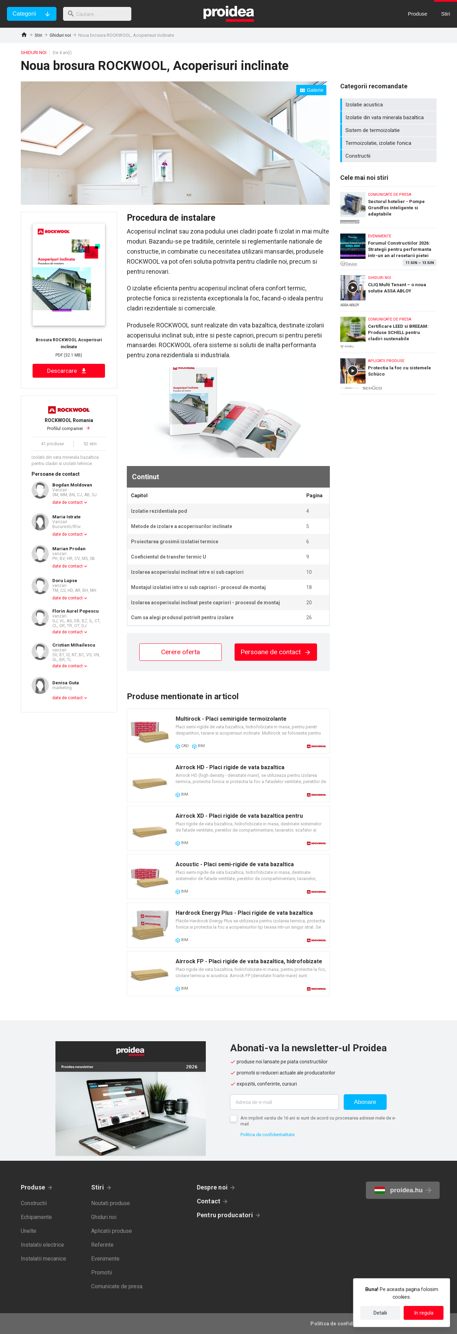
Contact (209, 1201)
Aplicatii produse (111, 1231)
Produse (33, 1187)
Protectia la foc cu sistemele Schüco (388, 373)
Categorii (24, 13)
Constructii (389, 156)
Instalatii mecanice (43, 1258)
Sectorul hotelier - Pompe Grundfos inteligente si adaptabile (388, 206)
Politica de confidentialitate (267, 1134)
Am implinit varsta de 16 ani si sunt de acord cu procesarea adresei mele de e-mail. (318, 1120)
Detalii (380, 1313)
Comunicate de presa (116, 1286)
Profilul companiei (69, 424)
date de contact (67, 502)
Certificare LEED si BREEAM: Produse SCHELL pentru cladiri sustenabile (388, 330)
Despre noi (212, 1187)
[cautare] (99, 14)
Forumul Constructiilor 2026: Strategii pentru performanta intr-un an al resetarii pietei (388, 247)
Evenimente (105, 1258)
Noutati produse (110, 1203)
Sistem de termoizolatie (389, 130)
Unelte (28, 1231)
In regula (423, 1313)
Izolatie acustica (389, 104)
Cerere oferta (180, 652)
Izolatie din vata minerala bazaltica (389, 117)
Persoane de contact (275, 652)
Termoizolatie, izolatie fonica (389, 143)
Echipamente (36, 1217)
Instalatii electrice (42, 1244)
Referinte (102, 1244)
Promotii (101, 1272)
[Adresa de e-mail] (284, 1102)
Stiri (38, 35)
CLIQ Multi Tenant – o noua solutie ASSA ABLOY (388, 289)
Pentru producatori (225, 1215)
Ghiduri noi (60, 35)
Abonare (365, 1102)
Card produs (228, 731)
